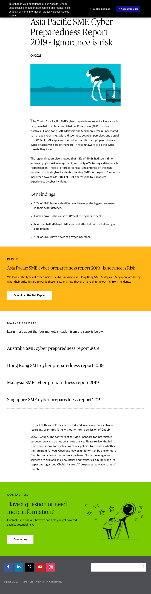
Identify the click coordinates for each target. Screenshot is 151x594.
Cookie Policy (55, 582)
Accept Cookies (129, 9)
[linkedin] (19, 567)
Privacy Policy (41, 582)
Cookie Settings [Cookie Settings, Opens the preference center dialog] (101, 9)
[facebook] (8, 567)
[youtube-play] (40, 567)
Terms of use (27, 582)
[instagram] (50, 567)
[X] (29, 567)
